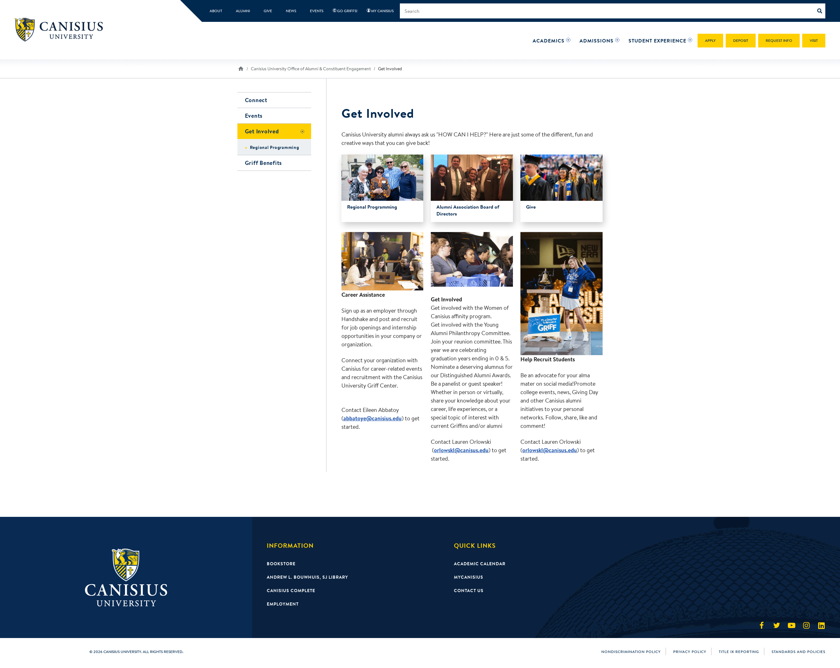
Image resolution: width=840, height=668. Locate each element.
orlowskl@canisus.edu (461, 450)
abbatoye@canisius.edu (372, 418)
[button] (548, 40)
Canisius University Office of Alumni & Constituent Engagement (311, 69)
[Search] (821, 10)
